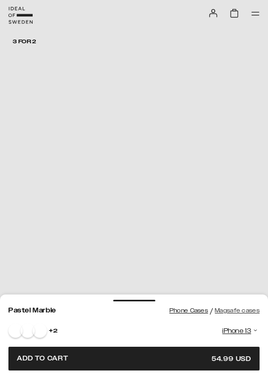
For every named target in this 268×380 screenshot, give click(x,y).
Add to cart (134, 359)
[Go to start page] (20, 15)
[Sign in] (213, 13)
